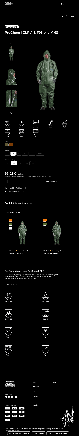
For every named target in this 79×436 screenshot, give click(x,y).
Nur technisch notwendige (19, 433)
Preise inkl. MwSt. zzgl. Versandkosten (14, 176)
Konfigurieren (39, 433)
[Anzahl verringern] (6, 181)
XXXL (40, 154)
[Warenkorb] (69, 17)
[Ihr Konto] (62, 17)
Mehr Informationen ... (12, 430)
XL (25, 154)
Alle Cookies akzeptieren (57, 433)
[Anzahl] (16, 181)
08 (14, 163)
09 (20, 163)
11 (33, 163)
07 (7, 163)
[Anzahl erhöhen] (26, 181)
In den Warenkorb (51, 182)
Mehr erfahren (12, 284)
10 (27, 163)
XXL (32, 154)
